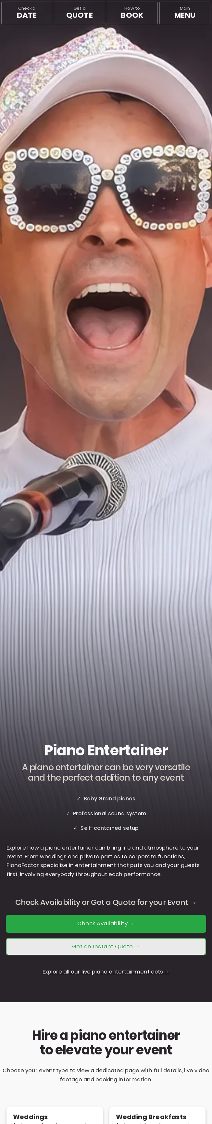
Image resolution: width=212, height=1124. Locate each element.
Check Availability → (106, 923)
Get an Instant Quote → (106, 946)
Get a (79, 12)
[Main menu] (184, 13)
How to (132, 12)
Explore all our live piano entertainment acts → (106, 971)
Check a (27, 12)
